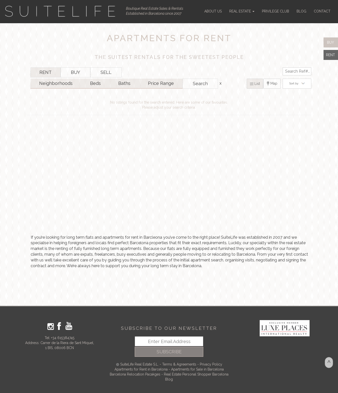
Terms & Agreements (179, 364)
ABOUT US (213, 11)
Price (161, 83)
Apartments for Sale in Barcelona (197, 369)
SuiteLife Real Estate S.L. (139, 364)
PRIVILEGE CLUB (275, 11)
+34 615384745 (62, 338)
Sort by (297, 83)
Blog (169, 379)
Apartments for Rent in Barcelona (141, 369)
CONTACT (322, 11)
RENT (45, 72)
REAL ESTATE (241, 11)
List (255, 84)
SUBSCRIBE (169, 351)
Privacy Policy (211, 364)
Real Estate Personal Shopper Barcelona (196, 374)
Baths (124, 83)
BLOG (301, 11)
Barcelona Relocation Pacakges (135, 374)
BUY (75, 72)
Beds (95, 83)
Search (200, 83)
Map (272, 83)
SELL (106, 72)
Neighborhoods (56, 83)
